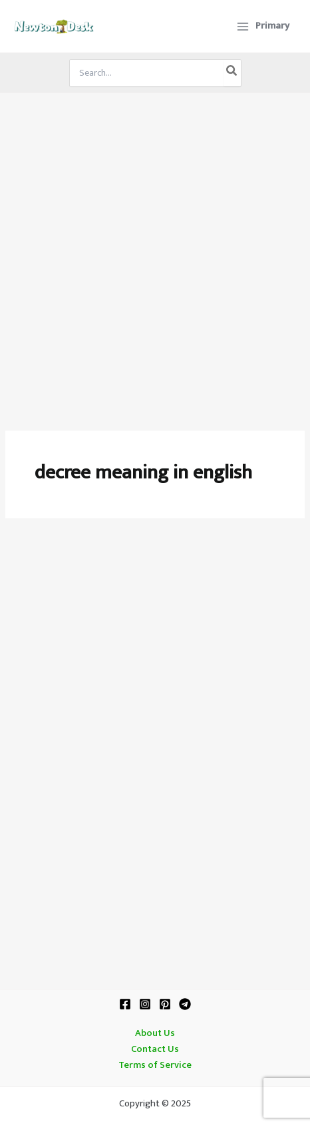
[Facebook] (125, 1004)
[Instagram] (145, 1004)
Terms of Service (155, 1065)
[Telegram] (185, 1004)
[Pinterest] (165, 1004)
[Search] (232, 73)
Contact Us (155, 1049)
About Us (155, 1033)
